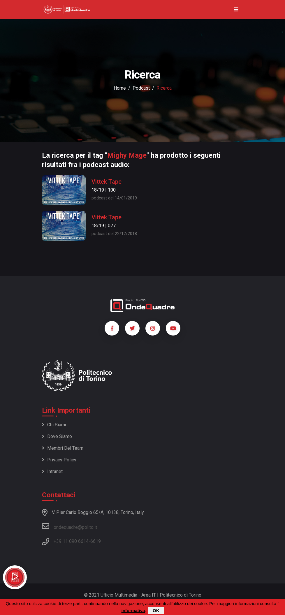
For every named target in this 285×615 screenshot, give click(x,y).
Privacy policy (59, 460)
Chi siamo (55, 425)
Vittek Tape (107, 181)
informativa (133, 610)
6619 (95, 541)
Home (120, 88)
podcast (141, 88)
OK (156, 610)
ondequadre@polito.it (69, 526)
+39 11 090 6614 (71, 541)
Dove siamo (57, 436)
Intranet (52, 471)
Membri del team (62, 448)
